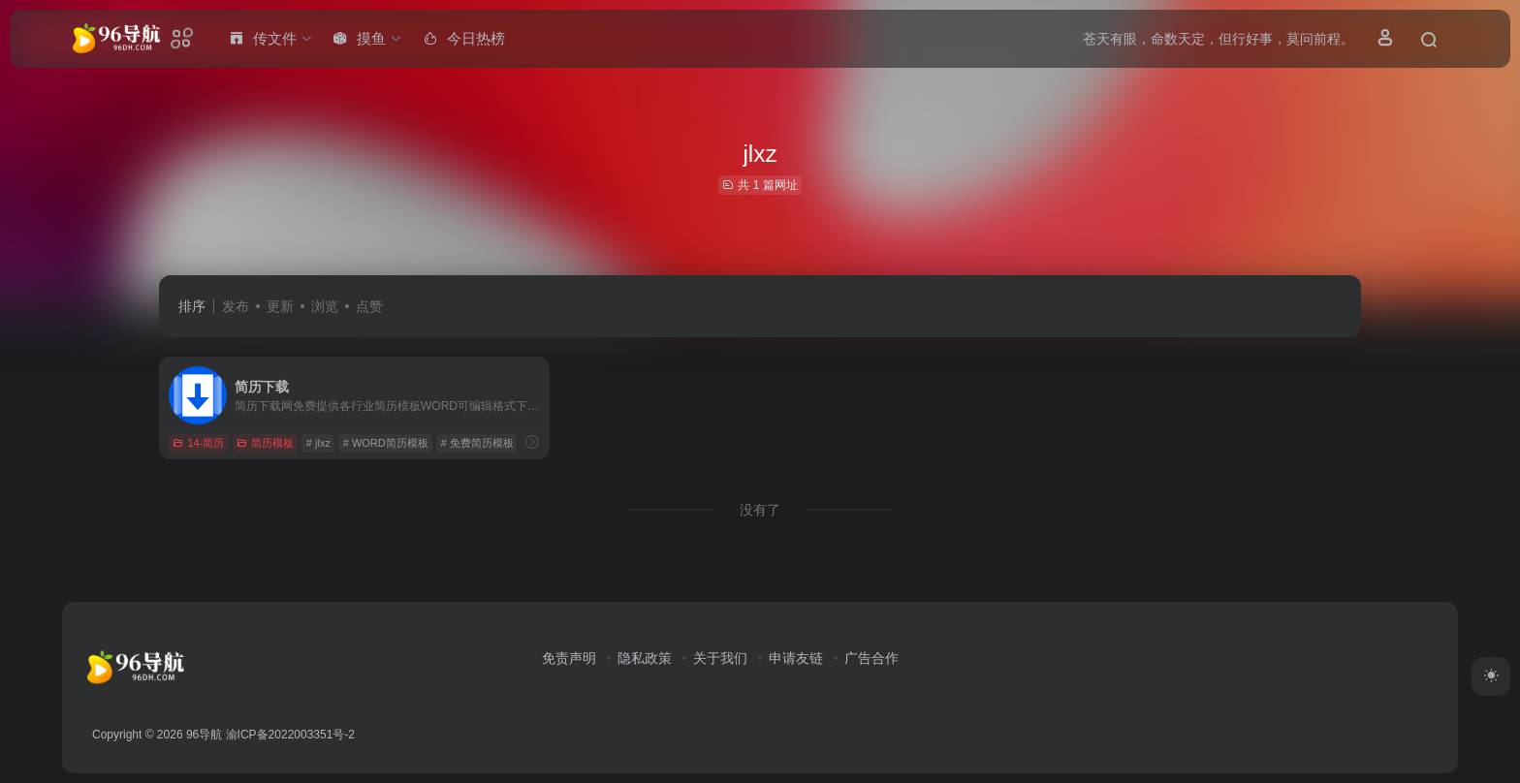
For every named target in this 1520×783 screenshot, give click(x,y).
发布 (235, 306)
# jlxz (318, 443)
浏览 (324, 306)
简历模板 (265, 443)
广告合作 (871, 658)
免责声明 (569, 658)
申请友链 (796, 658)
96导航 (204, 734)
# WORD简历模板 (385, 443)
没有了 (760, 509)
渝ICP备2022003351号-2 (290, 734)
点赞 (369, 306)
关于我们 (720, 658)
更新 (280, 306)
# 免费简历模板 (476, 443)
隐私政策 (645, 658)
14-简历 (198, 443)
